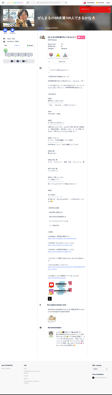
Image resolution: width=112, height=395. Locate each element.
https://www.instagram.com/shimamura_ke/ (62, 238)
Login (108, 2)
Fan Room (12, 31)
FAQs (25, 368)
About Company (6, 368)
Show (5, 31)
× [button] (109, 9)
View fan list (62, 61)
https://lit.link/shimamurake (57, 278)
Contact (26, 376)
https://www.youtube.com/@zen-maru (60, 245)
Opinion (26, 378)
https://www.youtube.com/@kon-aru (59, 252)
